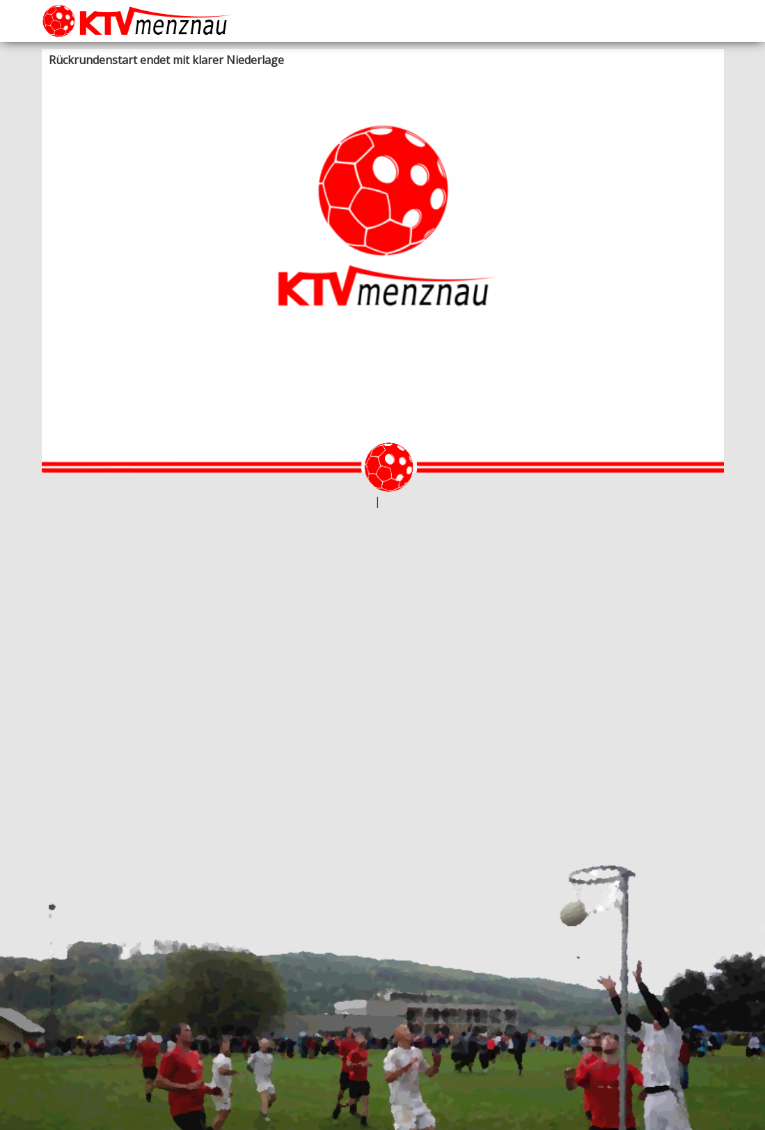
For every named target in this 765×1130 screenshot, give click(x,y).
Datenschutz (408, 502)
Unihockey (209, 77)
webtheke (352, 502)
